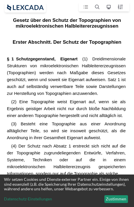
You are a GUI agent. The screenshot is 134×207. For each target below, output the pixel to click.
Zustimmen (116, 198)
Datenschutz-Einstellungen (28, 199)
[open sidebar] (25, 7)
